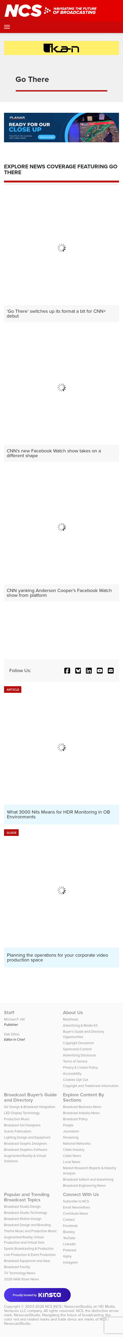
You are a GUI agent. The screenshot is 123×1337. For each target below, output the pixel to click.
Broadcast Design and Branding (27, 1224)
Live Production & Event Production (30, 1254)
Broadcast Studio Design (22, 1206)
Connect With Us (81, 1194)
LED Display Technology (21, 1112)
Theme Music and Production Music (30, 1231)
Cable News (72, 1155)
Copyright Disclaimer (78, 1043)
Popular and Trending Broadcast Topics (26, 1197)
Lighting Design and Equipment (27, 1137)
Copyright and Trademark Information (90, 1085)
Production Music (17, 1119)
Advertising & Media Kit (80, 1025)
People (68, 1125)
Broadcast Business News (82, 1106)
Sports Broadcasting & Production (29, 1248)
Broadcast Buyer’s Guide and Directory (30, 1097)
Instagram (70, 1262)
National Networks (77, 1143)
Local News (71, 1161)
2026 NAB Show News (21, 1279)
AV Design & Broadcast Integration (29, 1106)
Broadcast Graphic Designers (25, 1143)
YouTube (69, 1237)
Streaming (70, 1137)
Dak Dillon (11, 1034)
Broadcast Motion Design (22, 1218)
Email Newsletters (76, 1207)
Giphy (67, 1256)
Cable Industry (73, 1149)
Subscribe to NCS (76, 1201)
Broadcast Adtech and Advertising (88, 1179)
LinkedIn (69, 1244)
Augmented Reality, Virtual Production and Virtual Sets (24, 1240)
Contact (69, 1219)
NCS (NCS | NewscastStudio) (68, 1306)
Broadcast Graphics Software (25, 1149)
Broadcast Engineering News (84, 1185)
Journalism (71, 1131)
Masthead (70, 1019)
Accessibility (72, 1073)
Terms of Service (75, 1061)
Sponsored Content (77, 1049)
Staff (9, 1012)
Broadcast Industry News (81, 1112)
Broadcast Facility (17, 1266)
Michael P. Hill (14, 1019)
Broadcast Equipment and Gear (27, 1260)
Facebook (70, 1225)
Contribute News (75, 1213)
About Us (73, 1012)
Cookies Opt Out (75, 1079)
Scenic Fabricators (17, 1131)
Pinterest (69, 1250)
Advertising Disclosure (79, 1055)
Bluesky (69, 1231)
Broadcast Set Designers (22, 1125)
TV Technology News (19, 1273)
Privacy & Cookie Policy (80, 1067)
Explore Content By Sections (83, 1097)
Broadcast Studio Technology (25, 1212)
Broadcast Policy (75, 1119)
